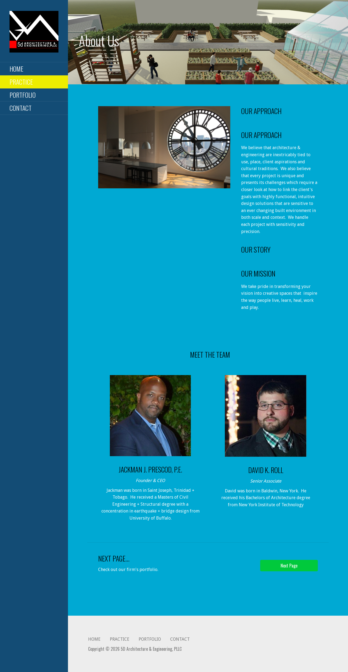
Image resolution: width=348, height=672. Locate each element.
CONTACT (21, 108)
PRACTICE (21, 82)
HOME (16, 68)
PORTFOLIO (23, 95)
